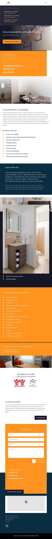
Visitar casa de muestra (12, 41)
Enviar (40, 461)
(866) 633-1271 (9, 69)
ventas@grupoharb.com (13, 66)
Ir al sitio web (40, 418)
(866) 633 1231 (8, 72)
